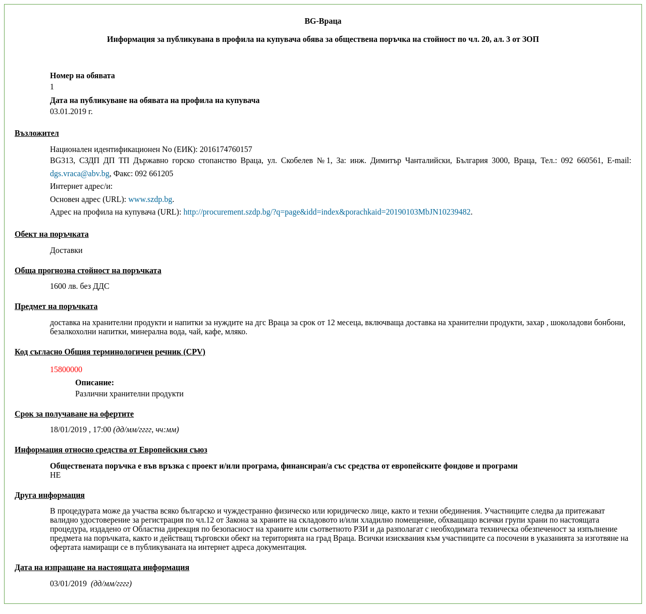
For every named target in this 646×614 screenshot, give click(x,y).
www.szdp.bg (150, 199)
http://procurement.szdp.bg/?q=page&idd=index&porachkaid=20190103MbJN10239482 (326, 212)
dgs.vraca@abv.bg (80, 173)
